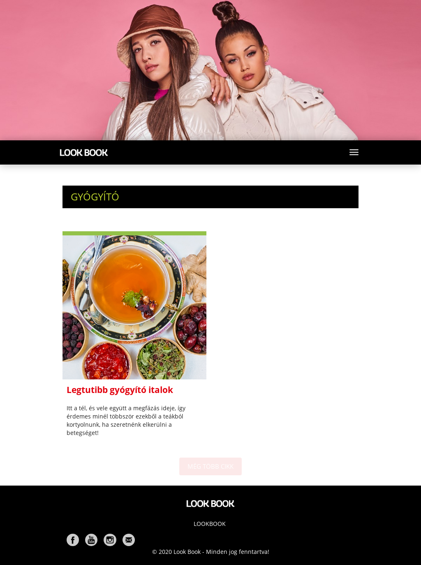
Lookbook (210, 524)
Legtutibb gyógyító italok (120, 389)
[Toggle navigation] (354, 152)
